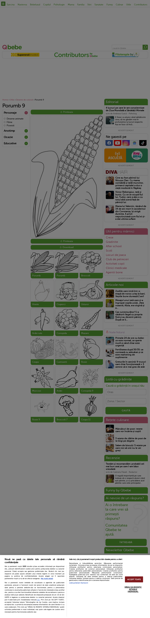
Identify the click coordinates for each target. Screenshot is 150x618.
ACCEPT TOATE (134, 579)
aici (38, 600)
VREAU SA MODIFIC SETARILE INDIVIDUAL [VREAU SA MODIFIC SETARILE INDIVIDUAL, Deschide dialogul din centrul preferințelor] (133, 589)
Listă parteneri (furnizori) (78, 583)
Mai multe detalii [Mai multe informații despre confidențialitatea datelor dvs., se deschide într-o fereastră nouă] (47, 579)
